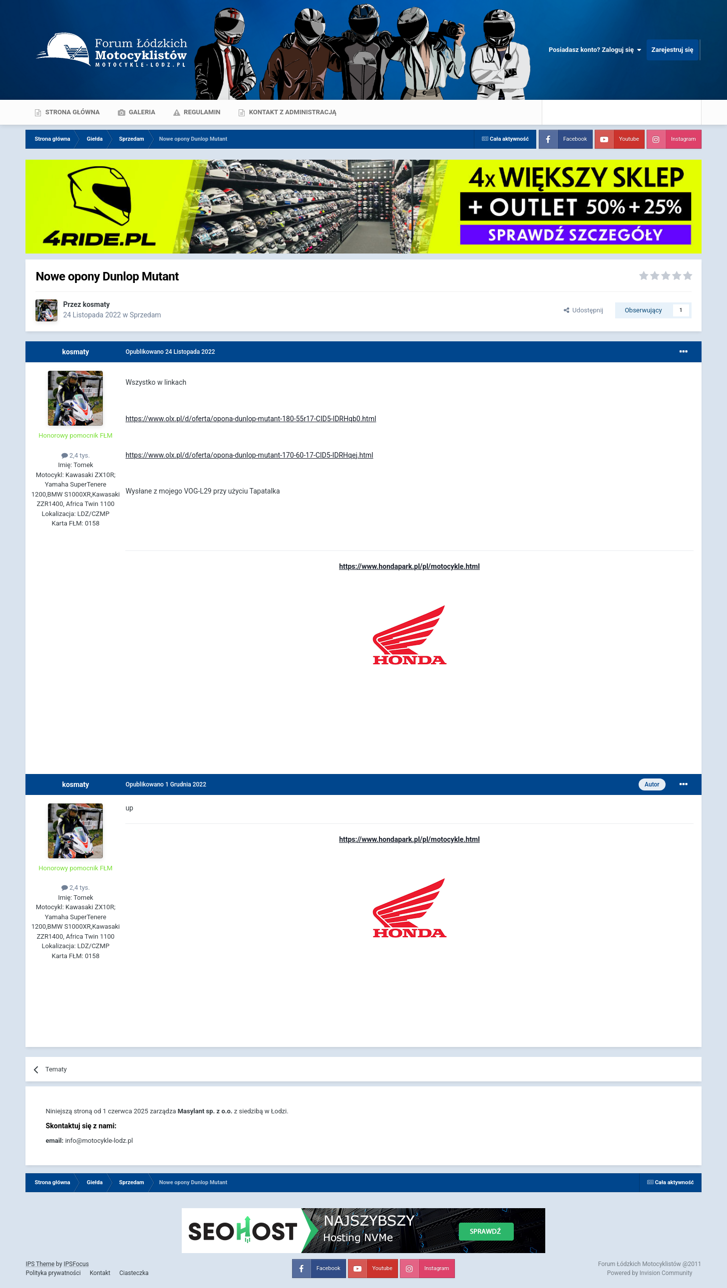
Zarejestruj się (673, 49)
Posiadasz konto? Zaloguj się (595, 49)
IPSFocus (75, 1264)
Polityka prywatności (52, 1273)
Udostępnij (583, 310)
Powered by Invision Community (650, 1273)
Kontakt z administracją (291, 112)
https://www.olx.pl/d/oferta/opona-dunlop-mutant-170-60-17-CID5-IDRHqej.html (249, 455)
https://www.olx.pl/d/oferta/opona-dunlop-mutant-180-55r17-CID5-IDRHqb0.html (250, 419)
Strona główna (71, 112)
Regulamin (201, 112)
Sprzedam (145, 315)
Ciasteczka (134, 1273)
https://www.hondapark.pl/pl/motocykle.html (409, 566)
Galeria (141, 112)
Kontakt (100, 1273)
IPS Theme (39, 1264)
